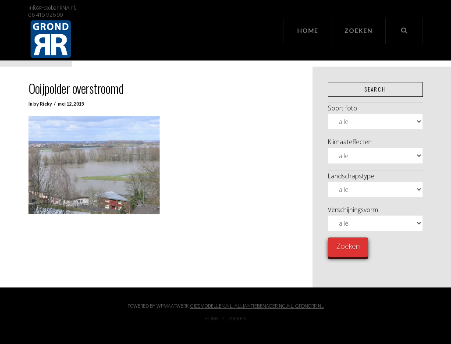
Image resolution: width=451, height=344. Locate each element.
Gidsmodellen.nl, (212, 305)
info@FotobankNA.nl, (52, 7)
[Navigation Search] (404, 31)
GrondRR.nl (309, 305)
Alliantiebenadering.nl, (264, 305)
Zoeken (237, 319)
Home (212, 319)
